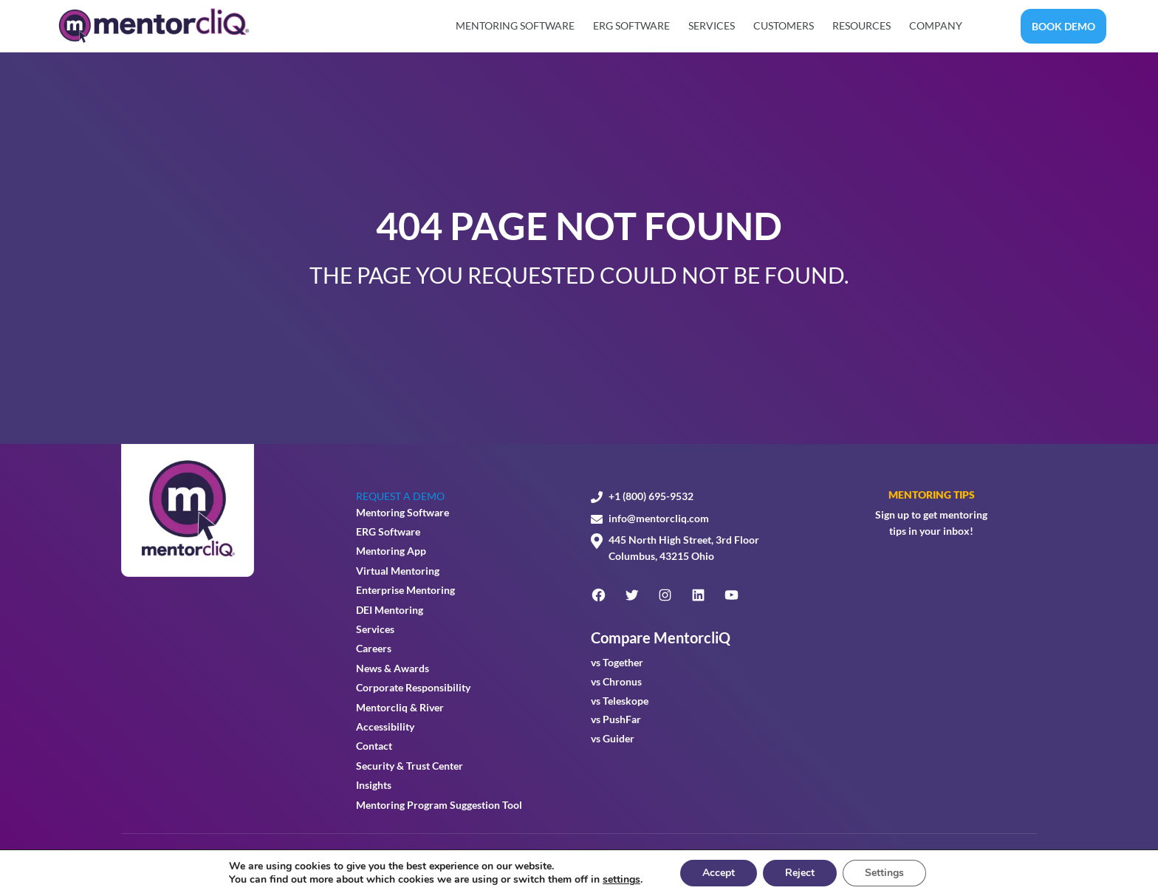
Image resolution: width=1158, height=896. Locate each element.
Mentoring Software (515, 25)
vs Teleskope (619, 700)
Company (935, 25)
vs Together (617, 662)
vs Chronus (616, 681)
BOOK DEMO (1063, 26)
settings (621, 879)
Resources (861, 25)
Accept (718, 873)
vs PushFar (616, 719)
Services (711, 25)
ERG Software (631, 25)
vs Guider (612, 738)
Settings (884, 873)
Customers (783, 25)
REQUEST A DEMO (400, 496)
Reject (800, 873)
